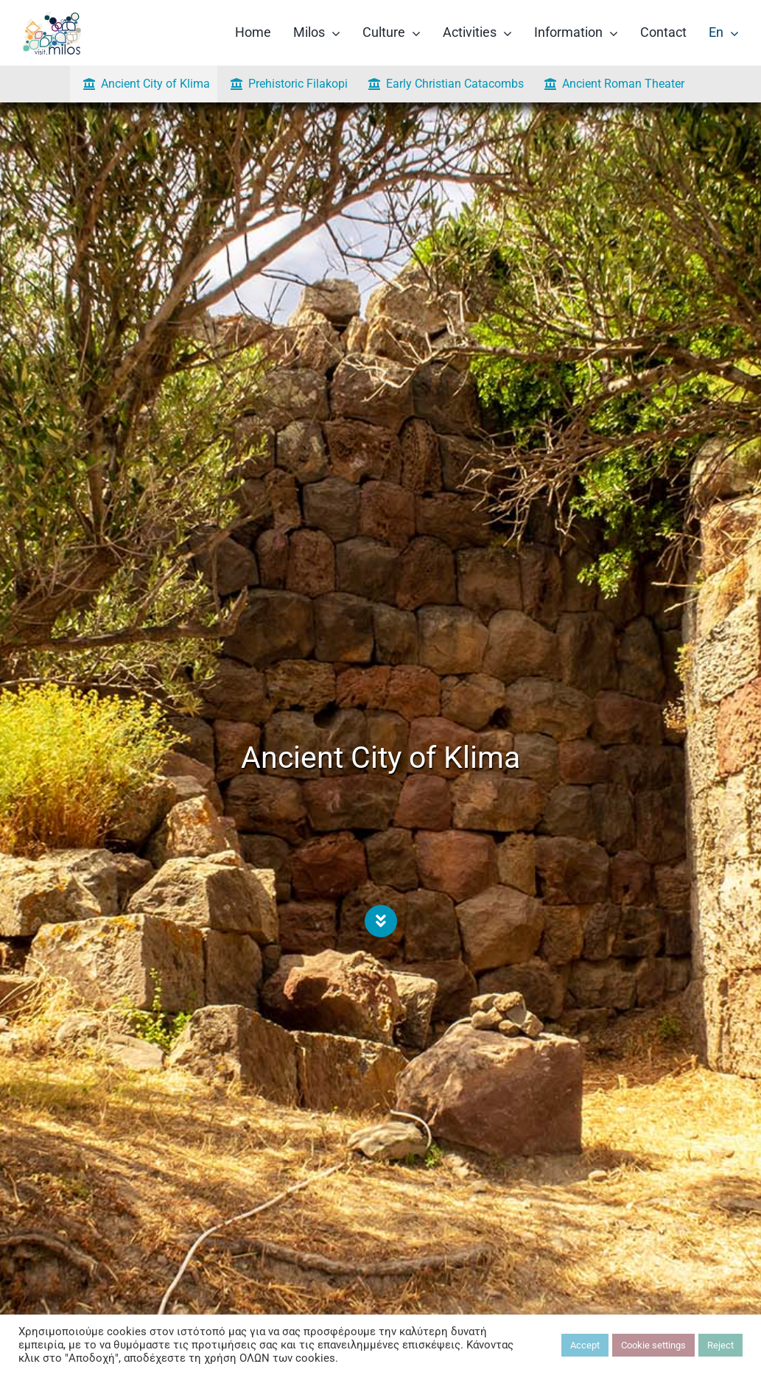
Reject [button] (720, 1345)
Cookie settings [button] (653, 1345)
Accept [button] (585, 1345)
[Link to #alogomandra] (381, 921)
